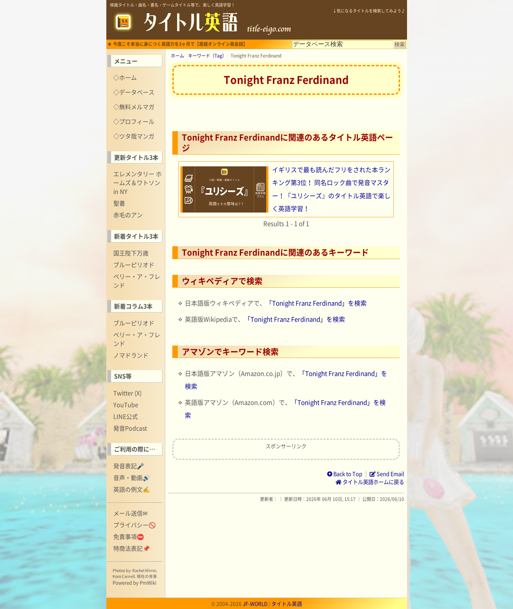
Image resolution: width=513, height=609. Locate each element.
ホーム (177, 55)
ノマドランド (131, 355)
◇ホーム (125, 77)
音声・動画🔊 (131, 477)
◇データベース (133, 92)
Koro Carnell (124, 576)
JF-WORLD (255, 603)
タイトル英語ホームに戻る (370, 482)
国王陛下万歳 (131, 252)
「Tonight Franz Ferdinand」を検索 (316, 303)
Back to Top (344, 474)
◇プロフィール (133, 121)
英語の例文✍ (131, 489)
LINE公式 (125, 416)
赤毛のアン (128, 214)
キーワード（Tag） (207, 55)
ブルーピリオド (133, 264)
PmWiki (148, 582)
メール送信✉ (130, 513)
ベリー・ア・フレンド (136, 280)
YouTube (125, 404)
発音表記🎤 (128, 465)
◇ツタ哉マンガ (133, 136)
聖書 (119, 203)
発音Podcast (130, 428)
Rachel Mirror (144, 570)
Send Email (387, 474)
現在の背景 (147, 576)
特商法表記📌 (131, 548)
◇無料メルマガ (133, 106)
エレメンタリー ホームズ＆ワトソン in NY (137, 182)
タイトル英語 (286, 603)
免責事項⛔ (128, 536)
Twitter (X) (127, 392)
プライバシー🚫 (134, 524)
